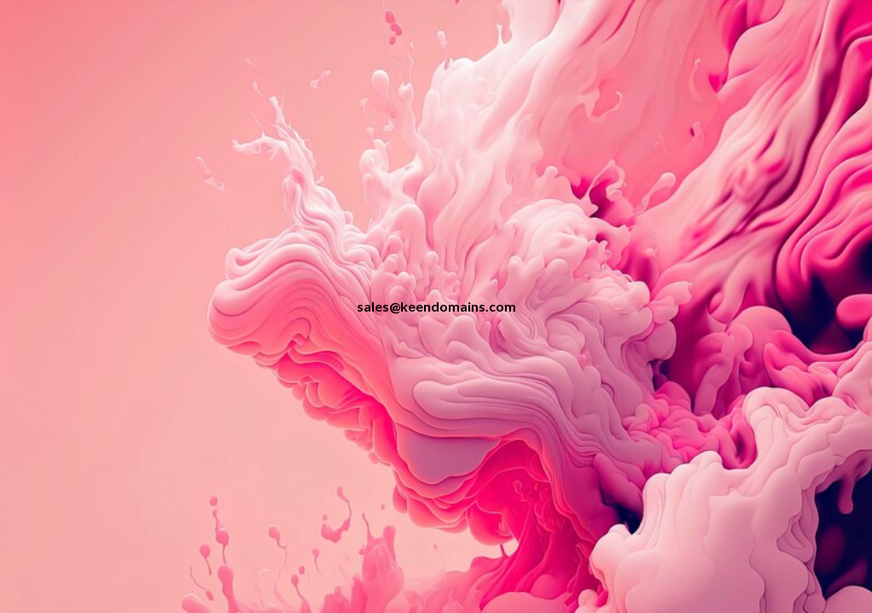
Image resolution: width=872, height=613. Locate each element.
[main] (436, 307)
